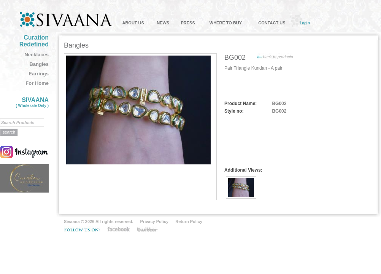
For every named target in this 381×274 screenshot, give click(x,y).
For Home (37, 83)
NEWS (163, 23)
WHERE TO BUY (226, 23)
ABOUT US (133, 23)
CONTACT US (271, 23)
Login (305, 22)
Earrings (39, 73)
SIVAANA (32, 102)
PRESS (188, 23)
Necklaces (36, 54)
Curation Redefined (34, 41)
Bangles (39, 64)
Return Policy (188, 221)
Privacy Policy (154, 221)
